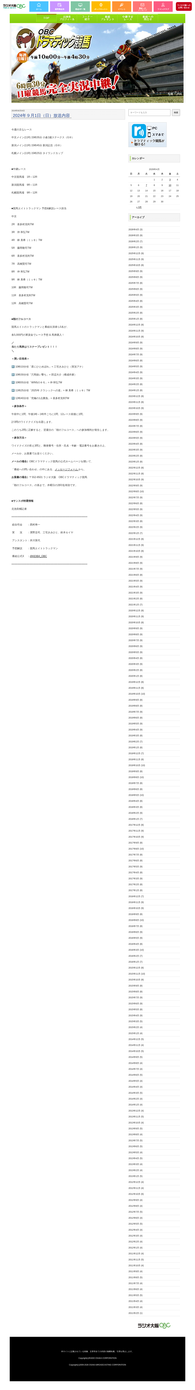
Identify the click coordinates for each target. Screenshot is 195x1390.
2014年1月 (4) (135, 1104)
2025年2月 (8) (135, 312)
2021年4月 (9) (135, 586)
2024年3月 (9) (135, 378)
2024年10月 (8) (136, 336)
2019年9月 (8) (135, 700)
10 (170, 185)
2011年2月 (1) (135, 1313)
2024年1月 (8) (135, 390)
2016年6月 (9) (135, 932)
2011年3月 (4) (135, 1307)
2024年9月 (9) (135, 342)
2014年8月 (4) (135, 1063)
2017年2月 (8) (135, 884)
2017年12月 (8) (136, 825)
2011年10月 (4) (136, 1265)
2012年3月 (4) (135, 1235)
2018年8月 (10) (136, 777)
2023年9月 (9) (135, 414)
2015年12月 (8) (136, 967)
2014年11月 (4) (136, 1045)
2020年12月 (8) (136, 610)
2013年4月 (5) (135, 1158)
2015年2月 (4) (135, 1027)
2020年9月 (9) (135, 628)
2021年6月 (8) (135, 575)
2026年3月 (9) (135, 235)
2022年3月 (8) (135, 521)
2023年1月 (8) (135, 461)
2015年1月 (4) (135, 1033)
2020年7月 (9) (135, 640)
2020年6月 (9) (135, 646)
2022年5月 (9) (135, 509)
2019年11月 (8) (136, 688)
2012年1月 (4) (135, 1247)
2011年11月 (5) (136, 1259)
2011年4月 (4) (135, 1301)
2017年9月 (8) (135, 842)
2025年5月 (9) (135, 295)
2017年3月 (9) (135, 878)
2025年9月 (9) (135, 271)
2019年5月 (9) (135, 723)
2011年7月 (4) (135, 1283)
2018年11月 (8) (136, 759)
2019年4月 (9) (135, 729)
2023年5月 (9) (135, 438)
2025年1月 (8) (135, 319)
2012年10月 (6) (136, 1194)
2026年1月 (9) (135, 247)
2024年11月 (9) (136, 330)
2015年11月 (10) (136, 973)
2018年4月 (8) (135, 801)
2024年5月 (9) (135, 366)
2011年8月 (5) (135, 1277)
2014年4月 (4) (135, 1087)
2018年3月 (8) (135, 807)
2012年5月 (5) (135, 1223)
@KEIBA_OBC (38, 556)
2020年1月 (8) (135, 676)
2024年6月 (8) (135, 360)
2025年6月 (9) (135, 289)
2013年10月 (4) (136, 1122)
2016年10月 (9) (136, 908)
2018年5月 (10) (136, 795)
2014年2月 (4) (135, 1098)
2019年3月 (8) (135, 735)
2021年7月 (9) (135, 569)
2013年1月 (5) (135, 1176)
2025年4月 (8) (135, 301)
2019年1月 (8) (135, 747)
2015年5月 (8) (135, 1009)
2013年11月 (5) (136, 1116)
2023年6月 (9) (135, 432)
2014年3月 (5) (135, 1093)
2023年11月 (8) (136, 402)
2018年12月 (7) (136, 753)
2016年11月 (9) (136, 902)
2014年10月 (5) (136, 1051)
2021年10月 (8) (136, 551)
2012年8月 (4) (135, 1206)
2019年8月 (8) (135, 705)
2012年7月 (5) (135, 1212)
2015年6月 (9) (135, 1003)
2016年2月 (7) (135, 956)
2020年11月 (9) (136, 616)
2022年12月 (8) (136, 467)
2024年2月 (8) (135, 384)
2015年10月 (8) (136, 979)
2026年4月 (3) (135, 229)
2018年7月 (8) (135, 783)
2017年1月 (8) (135, 890)
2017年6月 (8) (135, 860)
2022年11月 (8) (136, 473)
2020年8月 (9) (135, 634)
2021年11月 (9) (136, 545)
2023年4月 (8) (135, 444)
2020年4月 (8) (135, 658)
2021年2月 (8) (135, 598)
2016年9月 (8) (135, 914)
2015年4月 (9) (135, 1015)
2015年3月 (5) (135, 1021)
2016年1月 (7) (135, 962)
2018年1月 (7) (135, 819)
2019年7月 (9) (135, 712)
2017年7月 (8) (135, 854)
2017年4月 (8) (135, 872)
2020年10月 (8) (136, 622)
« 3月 (139, 207)
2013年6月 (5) (135, 1146)
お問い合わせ (184, 6)
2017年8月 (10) (136, 848)
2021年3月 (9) (135, 592)
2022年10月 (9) (136, 479)
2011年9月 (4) (135, 1271)
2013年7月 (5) (135, 1140)
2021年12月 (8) (136, 539)
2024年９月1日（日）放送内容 (41, 115)
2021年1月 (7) (135, 604)
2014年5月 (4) (135, 1081)
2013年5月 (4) (135, 1152)
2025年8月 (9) (135, 277)
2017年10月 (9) (136, 837)
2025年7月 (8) (135, 283)
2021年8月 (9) (135, 563)
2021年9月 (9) (135, 557)
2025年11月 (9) (136, 259)
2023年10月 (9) (136, 408)
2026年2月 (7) (135, 241)
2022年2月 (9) (135, 527)
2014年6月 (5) (135, 1075)
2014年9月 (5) (135, 1057)
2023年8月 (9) (135, 420)
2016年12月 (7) (136, 896)
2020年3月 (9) (135, 664)
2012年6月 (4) (135, 1218)
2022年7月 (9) (135, 497)
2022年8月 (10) (136, 491)
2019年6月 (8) (135, 717)
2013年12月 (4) (136, 1110)
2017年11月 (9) (136, 830)
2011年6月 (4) (135, 1289)
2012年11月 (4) (136, 1188)
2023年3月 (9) (135, 449)
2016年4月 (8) (135, 944)
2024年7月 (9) (135, 354)
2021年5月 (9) (135, 580)
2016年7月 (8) (135, 926)
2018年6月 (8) (135, 789)
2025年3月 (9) (135, 307)
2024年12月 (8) (136, 324)
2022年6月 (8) (135, 503)
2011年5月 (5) (135, 1295)
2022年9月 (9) (135, 485)
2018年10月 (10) (136, 765)
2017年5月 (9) (135, 866)
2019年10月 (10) (136, 694)
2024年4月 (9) (135, 372)
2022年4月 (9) (135, 515)
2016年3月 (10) (136, 950)
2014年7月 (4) (135, 1069)
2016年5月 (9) (135, 938)
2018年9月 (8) (135, 771)
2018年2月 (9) (135, 813)
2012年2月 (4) (135, 1241)
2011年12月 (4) (136, 1253)
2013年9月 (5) (135, 1128)
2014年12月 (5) (136, 1039)
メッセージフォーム (66, 469)
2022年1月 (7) (135, 533)
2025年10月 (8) (136, 265)
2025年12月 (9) (136, 253)
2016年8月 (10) (136, 920)
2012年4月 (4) (135, 1230)
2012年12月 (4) (136, 1182)
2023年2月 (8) (135, 455)
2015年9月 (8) (135, 985)
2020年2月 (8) (135, 670)
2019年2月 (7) (135, 741)
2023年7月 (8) (135, 426)
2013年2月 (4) (135, 1170)
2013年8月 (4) (135, 1134)
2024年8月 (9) (135, 348)
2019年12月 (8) (136, 682)
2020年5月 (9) (135, 652)
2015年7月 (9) (135, 997)
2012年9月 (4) (135, 1200)
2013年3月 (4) (135, 1164)
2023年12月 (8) (136, 396)
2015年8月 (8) (135, 991)
